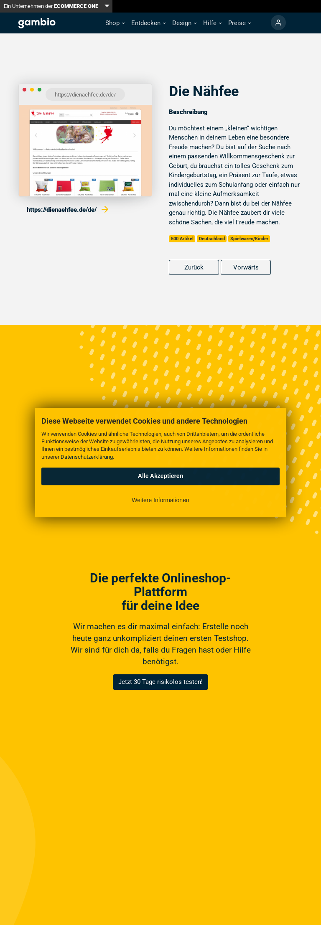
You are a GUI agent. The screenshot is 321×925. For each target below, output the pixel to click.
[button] (115, 23)
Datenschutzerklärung (87, 457)
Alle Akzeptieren (160, 476)
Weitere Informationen (160, 500)
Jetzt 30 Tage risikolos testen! (160, 682)
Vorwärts (246, 267)
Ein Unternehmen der (51, 6)
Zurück (194, 267)
